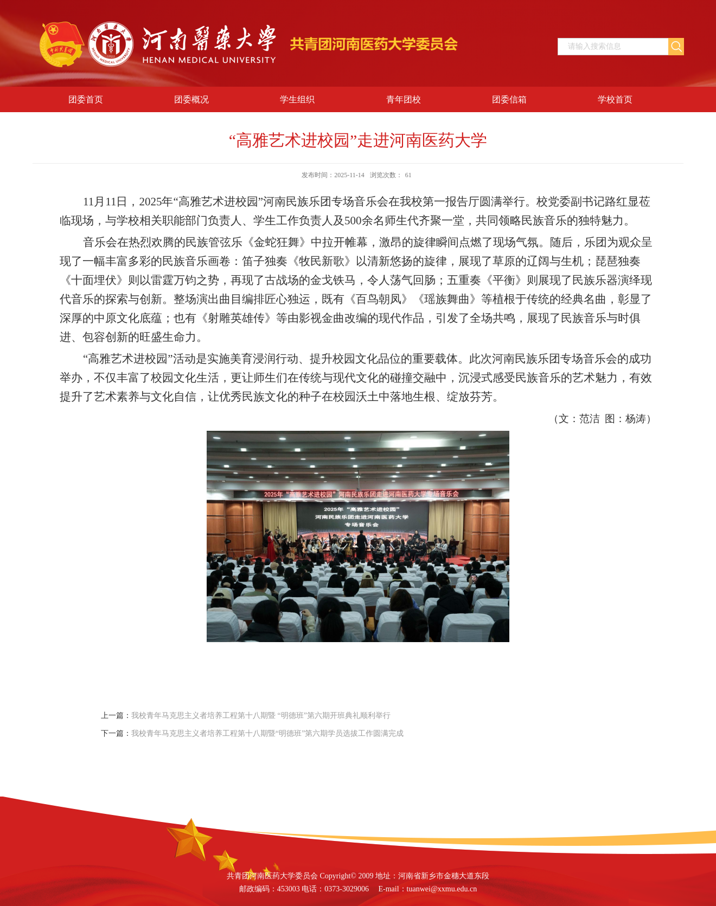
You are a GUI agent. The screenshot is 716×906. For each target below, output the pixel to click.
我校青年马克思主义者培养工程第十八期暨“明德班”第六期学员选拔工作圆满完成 (267, 733)
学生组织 (297, 99)
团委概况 (191, 99)
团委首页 (85, 99)
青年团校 (403, 99)
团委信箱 (509, 99)
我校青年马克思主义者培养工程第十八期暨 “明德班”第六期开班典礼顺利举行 (261, 715)
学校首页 (615, 99)
